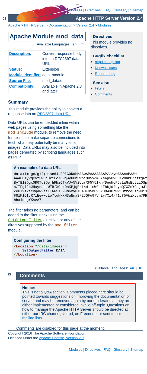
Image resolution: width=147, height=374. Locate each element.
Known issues (106, 68)
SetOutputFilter (25, 220)
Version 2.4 (85, 25)
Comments (103, 94)
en (75, 44)
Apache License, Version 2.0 (61, 338)
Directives (93, 10)
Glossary (120, 10)
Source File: (20, 80)
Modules (104, 25)
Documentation (60, 25)
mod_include (20, 132)
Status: (15, 69)
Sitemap (136, 10)
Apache (14, 25)
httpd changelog (107, 62)
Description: (20, 53)
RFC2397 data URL (54, 114)
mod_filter (66, 225)
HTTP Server (34, 25)
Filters (99, 88)
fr (83, 44)
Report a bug (105, 74)
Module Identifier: (25, 75)
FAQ (107, 10)
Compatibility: (21, 86)
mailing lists (32, 318)
